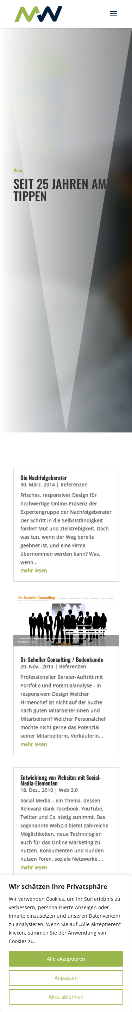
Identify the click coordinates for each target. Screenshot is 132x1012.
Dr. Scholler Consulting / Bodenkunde (61, 659)
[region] (66, 943)
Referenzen (74, 484)
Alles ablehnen (66, 996)
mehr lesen (33, 570)
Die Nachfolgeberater (43, 477)
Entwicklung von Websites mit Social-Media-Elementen (60, 780)
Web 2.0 (68, 789)
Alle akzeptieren (66, 958)
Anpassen (66, 977)
